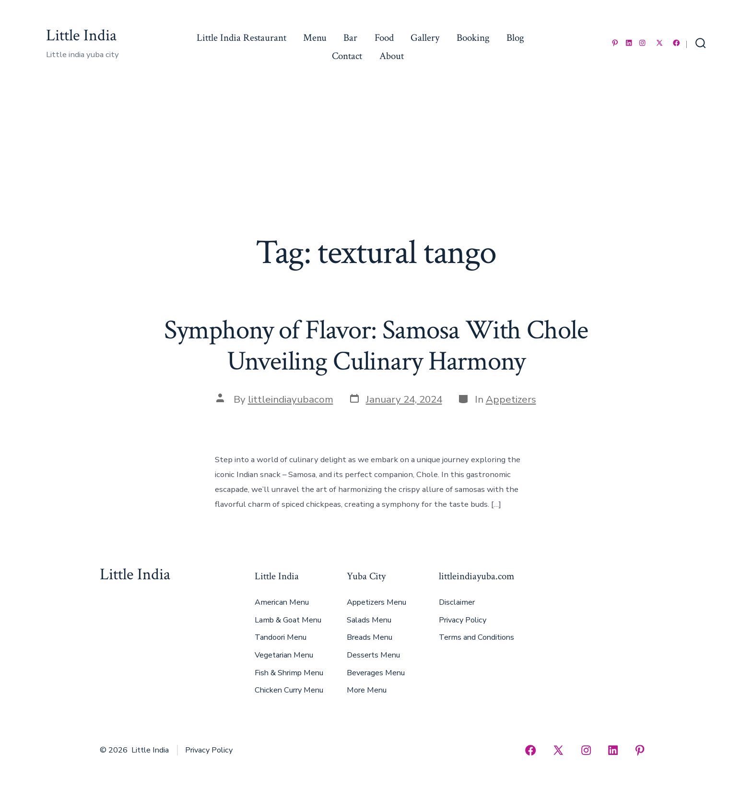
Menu (315, 37)
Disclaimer (457, 602)
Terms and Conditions (476, 637)
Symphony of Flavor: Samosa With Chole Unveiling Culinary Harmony (376, 345)
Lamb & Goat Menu (288, 620)
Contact (347, 55)
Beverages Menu (376, 673)
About (391, 55)
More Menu (367, 690)
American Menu (282, 602)
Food (384, 37)
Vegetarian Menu (284, 655)
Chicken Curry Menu (289, 690)
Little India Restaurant (241, 37)
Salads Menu (369, 620)
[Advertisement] (376, 161)
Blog (515, 37)
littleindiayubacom (290, 399)
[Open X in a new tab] (659, 43)
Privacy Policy (462, 620)
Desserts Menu (373, 655)
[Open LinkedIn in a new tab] (629, 43)
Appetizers (511, 399)
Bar (350, 37)
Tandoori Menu (280, 637)
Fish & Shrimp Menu (289, 673)
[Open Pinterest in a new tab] (615, 43)
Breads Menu (369, 637)
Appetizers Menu (376, 602)
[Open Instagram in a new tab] (642, 43)
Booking (473, 37)
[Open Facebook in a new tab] (676, 43)
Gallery (425, 37)
